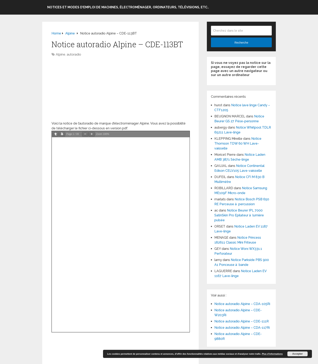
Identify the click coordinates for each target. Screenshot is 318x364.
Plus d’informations (272, 354)
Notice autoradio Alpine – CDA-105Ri (242, 304)
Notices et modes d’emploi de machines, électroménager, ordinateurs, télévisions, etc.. (128, 7)
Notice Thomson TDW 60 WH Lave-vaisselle (237, 143)
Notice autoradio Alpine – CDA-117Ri (242, 328)
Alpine (60, 54)
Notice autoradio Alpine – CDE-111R (241, 321)
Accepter (297, 353)
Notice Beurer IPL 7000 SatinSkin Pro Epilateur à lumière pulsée (239, 215)
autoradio (74, 54)
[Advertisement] (120, 91)
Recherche (241, 42)
